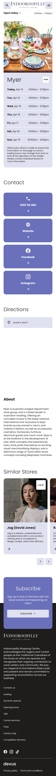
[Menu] (48, 5)
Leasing (7, 694)
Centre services (12, 720)
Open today (12, 13)
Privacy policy (11, 770)
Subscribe (28, 613)
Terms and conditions (31, 770)
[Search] (7, 5)
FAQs (6, 726)
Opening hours (11, 707)
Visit (6, 713)
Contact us (9, 687)
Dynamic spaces (12, 700)
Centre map (10, 733)
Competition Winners (14, 739)
